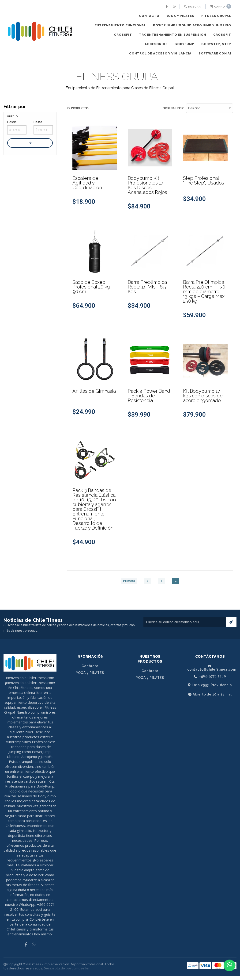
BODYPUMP (184, 44)
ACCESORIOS (156, 44)
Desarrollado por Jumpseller (67, 968)
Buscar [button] (192, 6)
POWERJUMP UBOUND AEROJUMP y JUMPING (192, 25)
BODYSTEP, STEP (216, 44)
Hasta (38, 122)
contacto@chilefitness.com (211, 668)
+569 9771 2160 (210, 676)
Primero (129, 581)
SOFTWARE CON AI (215, 53)
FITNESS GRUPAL (216, 16)
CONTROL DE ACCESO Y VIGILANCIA (160, 53)
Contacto (149, 16)
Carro (220, 6)
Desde (12, 122)
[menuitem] (167, 6)
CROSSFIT (123, 34)
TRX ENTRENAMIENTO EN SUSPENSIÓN (172, 34)
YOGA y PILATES (180, 16)
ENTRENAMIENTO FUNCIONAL (120, 25)
